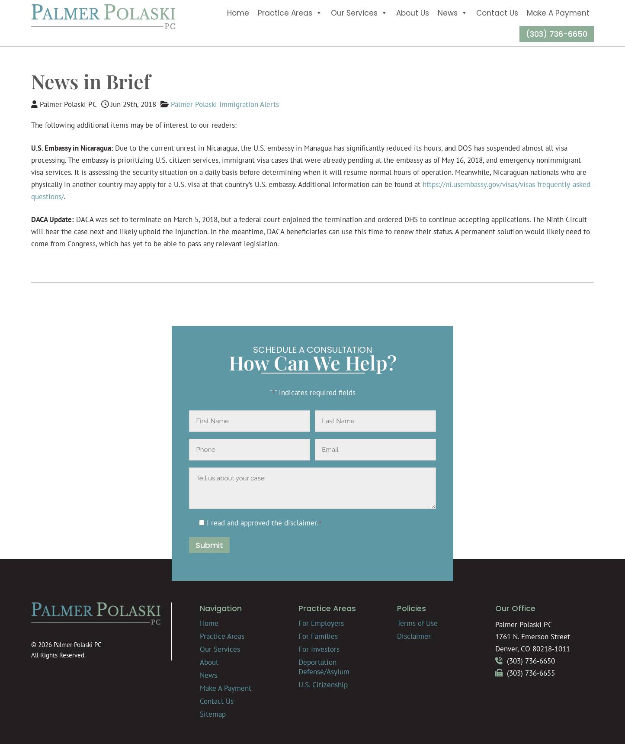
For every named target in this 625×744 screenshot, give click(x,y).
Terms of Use (417, 623)
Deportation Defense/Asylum (323, 666)
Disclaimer (414, 636)
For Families (318, 636)
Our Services (359, 13)
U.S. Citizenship (323, 684)
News (453, 13)
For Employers (321, 623)
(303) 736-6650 (556, 34)
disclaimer (300, 523)
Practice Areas (290, 13)
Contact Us (497, 13)
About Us (412, 13)
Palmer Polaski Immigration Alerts (225, 104)
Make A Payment (558, 13)
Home (238, 13)
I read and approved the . (264, 523)
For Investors (319, 649)
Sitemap (213, 714)
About (209, 662)
